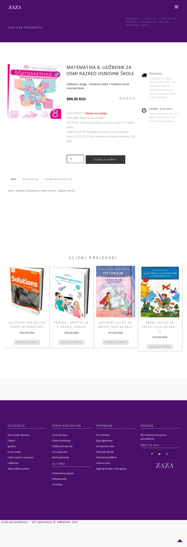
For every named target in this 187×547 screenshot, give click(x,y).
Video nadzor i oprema (20, 457)
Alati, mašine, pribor (18, 468)
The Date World (104, 451)
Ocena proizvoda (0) (58, 179)
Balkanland (63, 522)
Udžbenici (13, 463)
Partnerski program (63, 473)
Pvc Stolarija (103, 435)
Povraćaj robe (60, 451)
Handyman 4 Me (105, 446)
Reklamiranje (59, 478)
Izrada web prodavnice (14, 522)
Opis (13, 179)
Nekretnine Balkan (106, 457)
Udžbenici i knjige (141, 18)
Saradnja (57, 484)
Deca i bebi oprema (18, 435)
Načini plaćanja (60, 457)
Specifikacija (30, 179)
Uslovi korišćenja (61, 440)
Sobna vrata (103, 463)
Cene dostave (60, 435)
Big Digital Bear (104, 440)
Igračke (12, 446)
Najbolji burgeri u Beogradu (111, 468)
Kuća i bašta (14, 451)
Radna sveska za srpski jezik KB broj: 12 (160, 327)
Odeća (11, 440)
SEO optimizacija (42, 522)
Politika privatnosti (62, 446)
